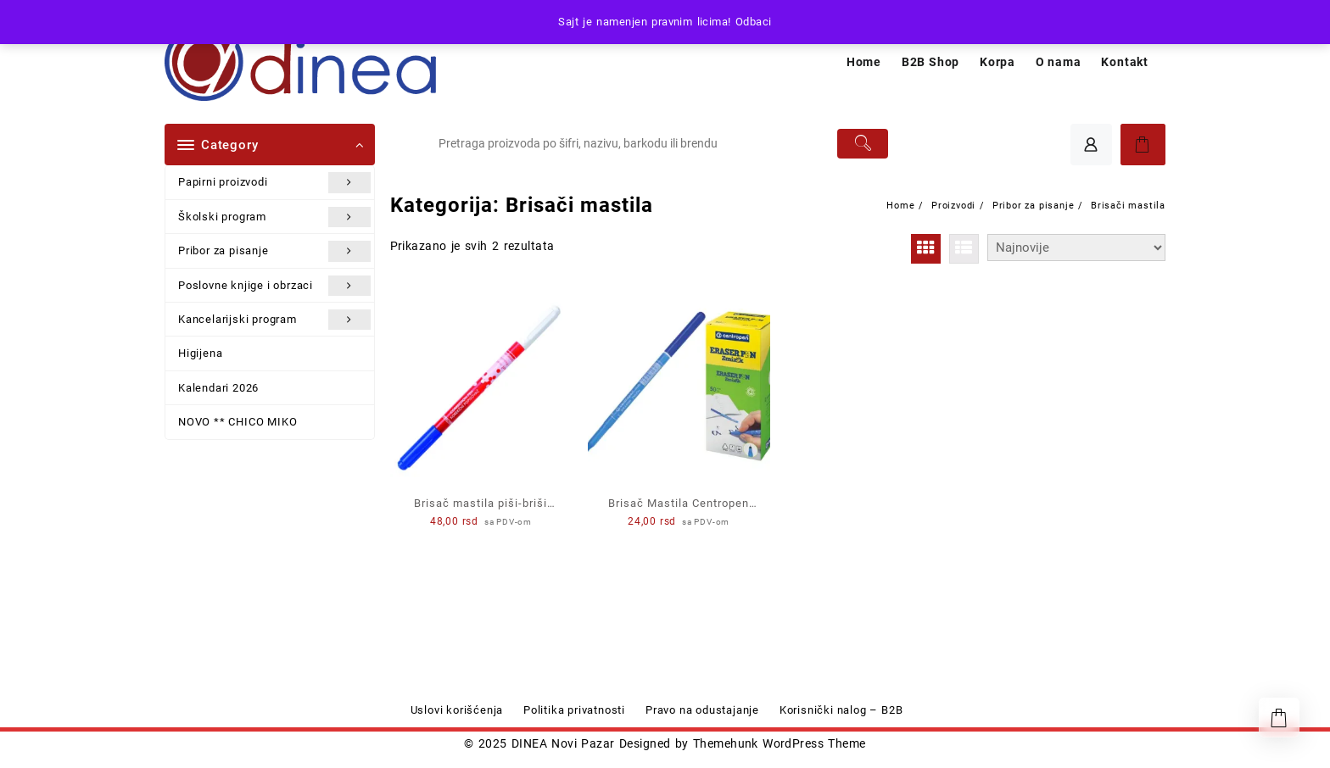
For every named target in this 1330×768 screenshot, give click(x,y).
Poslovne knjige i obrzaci (274, 285)
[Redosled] (1076, 247)
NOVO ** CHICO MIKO (237, 421)
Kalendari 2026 (218, 387)
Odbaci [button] (753, 21)
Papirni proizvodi (274, 182)
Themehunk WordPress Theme (779, 743)
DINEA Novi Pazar (563, 743)
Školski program (274, 217)
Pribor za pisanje (274, 251)
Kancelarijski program (274, 319)
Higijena (200, 353)
